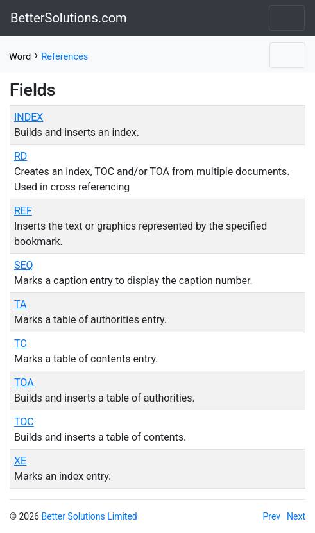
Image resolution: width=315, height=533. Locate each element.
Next (296, 516)
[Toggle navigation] (287, 18)
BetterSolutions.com (68, 18)
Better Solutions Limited (89, 516)
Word (20, 56)
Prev (272, 516)
